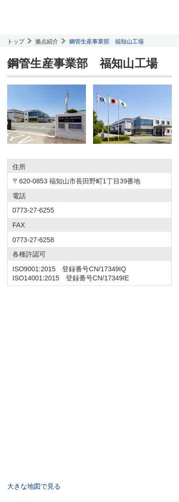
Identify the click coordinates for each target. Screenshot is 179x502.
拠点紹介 (46, 41)
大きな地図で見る (34, 486)
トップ (15, 41)
